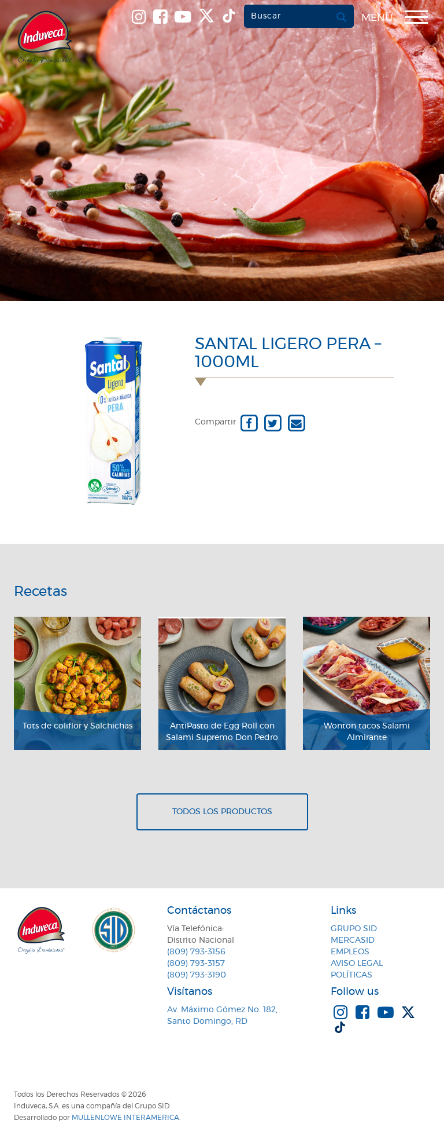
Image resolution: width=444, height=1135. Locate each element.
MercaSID (353, 940)
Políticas (351, 975)
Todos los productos (222, 812)
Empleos (350, 952)
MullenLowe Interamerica (125, 1117)
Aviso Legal (357, 964)
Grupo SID (354, 929)
